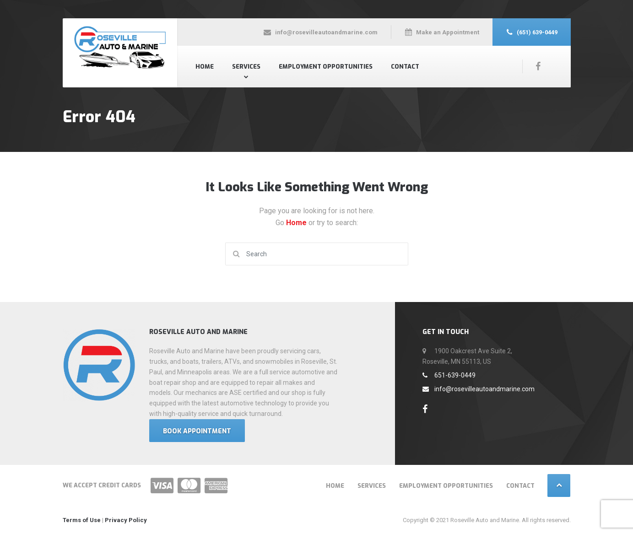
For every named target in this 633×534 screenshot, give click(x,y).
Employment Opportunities (326, 66)
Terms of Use (82, 520)
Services (246, 66)
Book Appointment (197, 431)
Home (204, 66)
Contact (405, 66)
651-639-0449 (449, 375)
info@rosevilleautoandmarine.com (478, 389)
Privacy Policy (126, 520)
